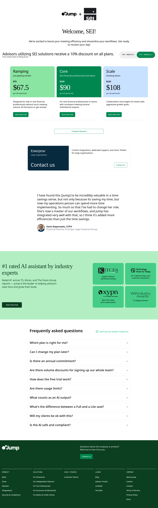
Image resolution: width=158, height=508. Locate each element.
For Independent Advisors (43, 481)
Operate (5, 486)
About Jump (131, 477)
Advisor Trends (101, 481)
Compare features (79, 131)
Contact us (86, 456)
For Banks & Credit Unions (44, 495)
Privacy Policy (132, 495)
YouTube (98, 490)
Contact (129, 486)
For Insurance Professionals (44, 490)
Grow (4, 481)
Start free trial (21, 114)
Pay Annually (146, 55)
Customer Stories (71, 477)
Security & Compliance (11, 495)
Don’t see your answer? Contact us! (112, 331)
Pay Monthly (128, 55)
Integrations (7, 490)
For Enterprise (39, 477)
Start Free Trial (12, 305)
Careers (129, 481)
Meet (4, 477)
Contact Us (120, 165)
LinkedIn (98, 486)
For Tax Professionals (41, 486)
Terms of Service (133, 490)
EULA (128, 499)
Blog (97, 477)
